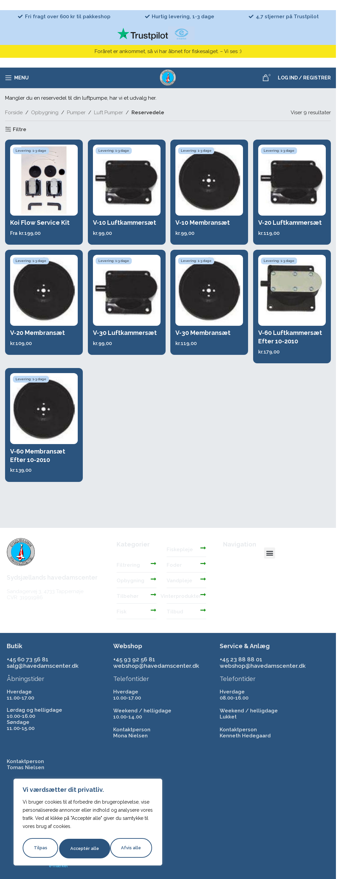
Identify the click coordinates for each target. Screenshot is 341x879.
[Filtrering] (153, 563)
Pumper (76, 112)
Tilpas (39, 848)
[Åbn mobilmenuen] (17, 77)
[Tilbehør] (153, 594)
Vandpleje (179, 581)
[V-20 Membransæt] (43, 292)
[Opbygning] (153, 579)
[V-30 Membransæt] (209, 292)
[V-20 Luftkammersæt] (293, 180)
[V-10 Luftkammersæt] (126, 180)
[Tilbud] (203, 610)
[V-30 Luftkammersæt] (126, 292)
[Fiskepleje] (203, 548)
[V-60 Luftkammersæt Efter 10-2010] (293, 292)
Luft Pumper (108, 112)
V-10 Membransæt (203, 222)
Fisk (121, 612)
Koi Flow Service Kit (40, 222)
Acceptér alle (127, 848)
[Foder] (203, 563)
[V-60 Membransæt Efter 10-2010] (43, 412)
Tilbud (175, 612)
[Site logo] (168, 77)
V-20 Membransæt (37, 334)
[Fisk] (153, 610)
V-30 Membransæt (204, 334)
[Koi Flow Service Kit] (43, 180)
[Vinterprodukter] (203, 594)
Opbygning (44, 112)
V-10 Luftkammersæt (124, 222)
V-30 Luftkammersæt (125, 334)
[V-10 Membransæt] (209, 180)
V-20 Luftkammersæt (291, 222)
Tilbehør (128, 596)
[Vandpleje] (203, 579)
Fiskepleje (180, 549)
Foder (174, 565)
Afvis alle (79, 848)
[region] (88, 823)
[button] (269, 553)
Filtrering (128, 565)
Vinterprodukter (181, 596)
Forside (14, 112)
